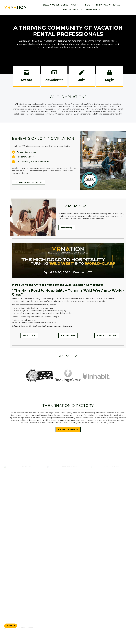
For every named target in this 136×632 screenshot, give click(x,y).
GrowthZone (83, 629)
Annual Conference (65, 610)
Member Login (92, 10)
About (74, 5)
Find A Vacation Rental (66, 617)
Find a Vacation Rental (108, 5)
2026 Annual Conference (55, 5)
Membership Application (67, 613)
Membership (87, 5)
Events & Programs (72, 10)
